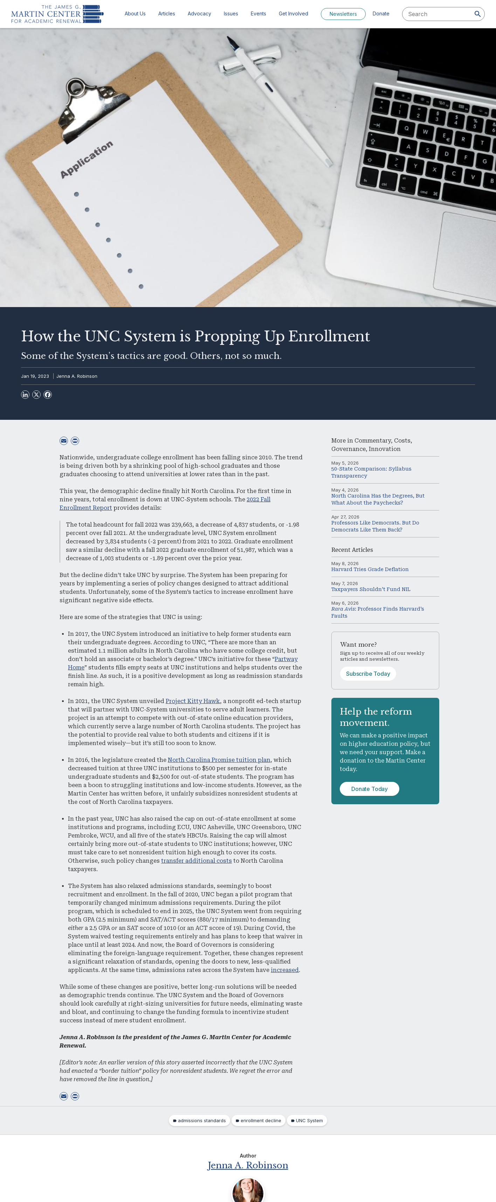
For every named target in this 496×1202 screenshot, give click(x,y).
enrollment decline (261, 1120)
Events (258, 13)
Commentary (372, 440)
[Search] (478, 14)
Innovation (385, 449)
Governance (348, 449)
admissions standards (202, 1120)
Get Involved (293, 13)
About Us (135, 13)
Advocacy (199, 13)
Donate (381, 13)
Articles (166, 13)
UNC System (309, 1120)
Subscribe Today (368, 673)
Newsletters (343, 14)
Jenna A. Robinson (76, 376)
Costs (402, 440)
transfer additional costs (196, 860)
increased (285, 970)
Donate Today (369, 788)
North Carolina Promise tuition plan (219, 760)
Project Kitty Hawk (193, 701)
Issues (231, 13)
